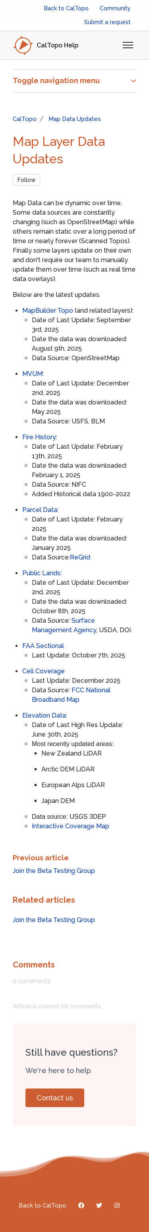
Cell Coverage (43, 671)
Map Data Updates (74, 119)
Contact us (55, 1098)
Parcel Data (39, 510)
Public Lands (41, 573)
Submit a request (107, 22)
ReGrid (80, 557)
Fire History (39, 437)
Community (115, 8)
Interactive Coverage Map (70, 826)
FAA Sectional (43, 646)
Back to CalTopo (66, 8)
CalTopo (25, 119)
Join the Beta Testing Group (54, 871)
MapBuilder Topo (47, 310)
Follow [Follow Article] (26, 180)
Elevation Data (44, 715)
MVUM (32, 374)
